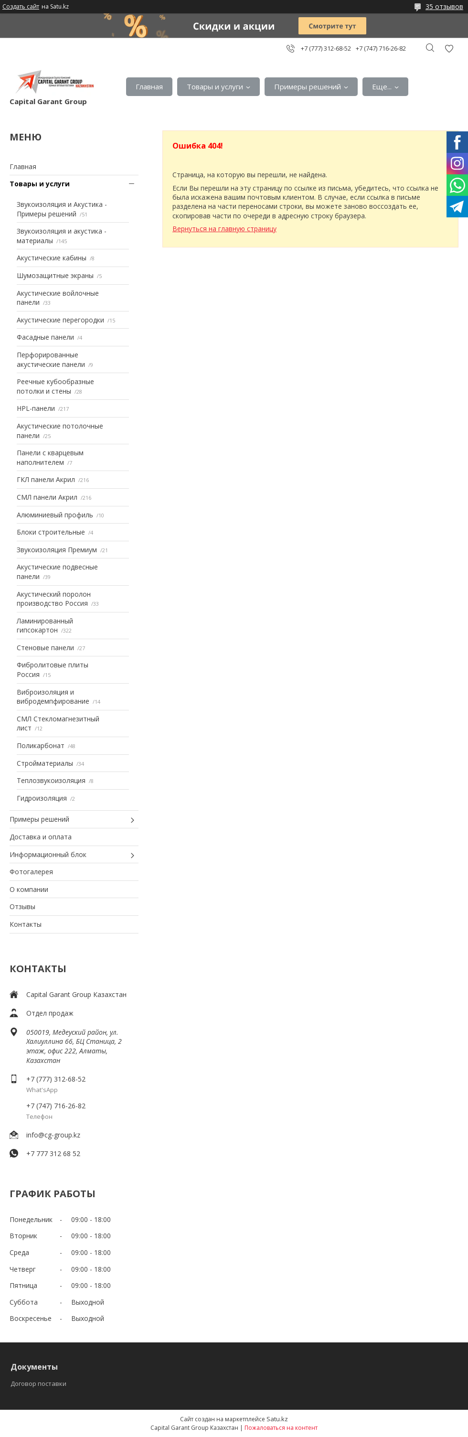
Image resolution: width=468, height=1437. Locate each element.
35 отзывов (444, 6)
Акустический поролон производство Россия (54, 599)
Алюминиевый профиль (55, 514)
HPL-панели (36, 408)
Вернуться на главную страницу (224, 228)
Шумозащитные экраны (55, 275)
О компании (29, 889)
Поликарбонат (40, 745)
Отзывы (22, 906)
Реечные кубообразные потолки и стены (55, 386)
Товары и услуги (215, 86)
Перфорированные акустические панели (51, 359)
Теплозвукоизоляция (51, 780)
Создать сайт (20, 6)
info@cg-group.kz (53, 1134)
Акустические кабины (51, 257)
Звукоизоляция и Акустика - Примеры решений (62, 209)
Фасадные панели (45, 337)
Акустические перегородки (60, 319)
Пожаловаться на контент (281, 1428)
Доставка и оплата (41, 836)
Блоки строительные (51, 531)
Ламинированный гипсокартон (45, 625)
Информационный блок (48, 854)
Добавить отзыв (448, 48)
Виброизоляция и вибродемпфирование (53, 696)
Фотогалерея (31, 871)
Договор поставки (38, 1383)
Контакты (26, 924)
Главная (149, 86)
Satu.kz (277, 1419)
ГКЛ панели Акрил (46, 479)
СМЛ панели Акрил (47, 497)
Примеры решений (307, 86)
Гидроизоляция (42, 798)
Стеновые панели (45, 647)
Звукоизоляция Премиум (57, 549)
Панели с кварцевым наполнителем (50, 457)
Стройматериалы (45, 763)
